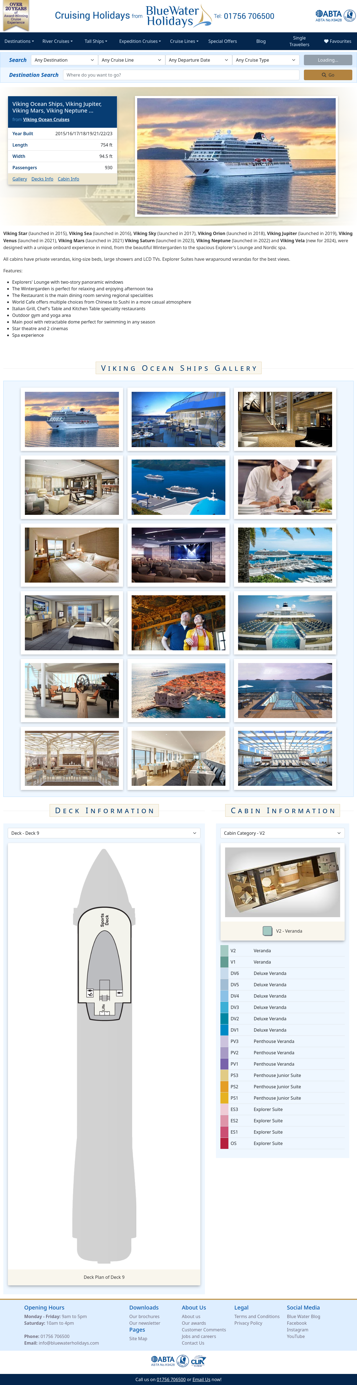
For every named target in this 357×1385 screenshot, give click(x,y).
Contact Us (193, 1345)
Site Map (138, 1340)
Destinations (17, 41)
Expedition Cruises (138, 41)
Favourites (337, 41)
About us (191, 1318)
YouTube (296, 1338)
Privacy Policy (248, 1325)
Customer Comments (204, 1331)
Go (328, 75)
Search (18, 60)
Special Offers (222, 41)
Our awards (194, 1325)
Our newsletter (144, 1325)
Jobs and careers (199, 1338)
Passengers (24, 168)
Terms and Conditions (257, 1318)
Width (18, 156)
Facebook (297, 1325)
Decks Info (42, 179)
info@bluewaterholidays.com (69, 1345)
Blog (261, 41)
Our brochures (144, 1318)
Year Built (22, 134)
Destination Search (34, 75)
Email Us (201, 1379)
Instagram (298, 1331)
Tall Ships (94, 41)
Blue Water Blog (303, 1318)
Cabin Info (68, 179)
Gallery (19, 179)
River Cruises (56, 41)
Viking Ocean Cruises (46, 119)
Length (20, 145)
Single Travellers (299, 41)
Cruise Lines (182, 41)
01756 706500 (54, 1338)
